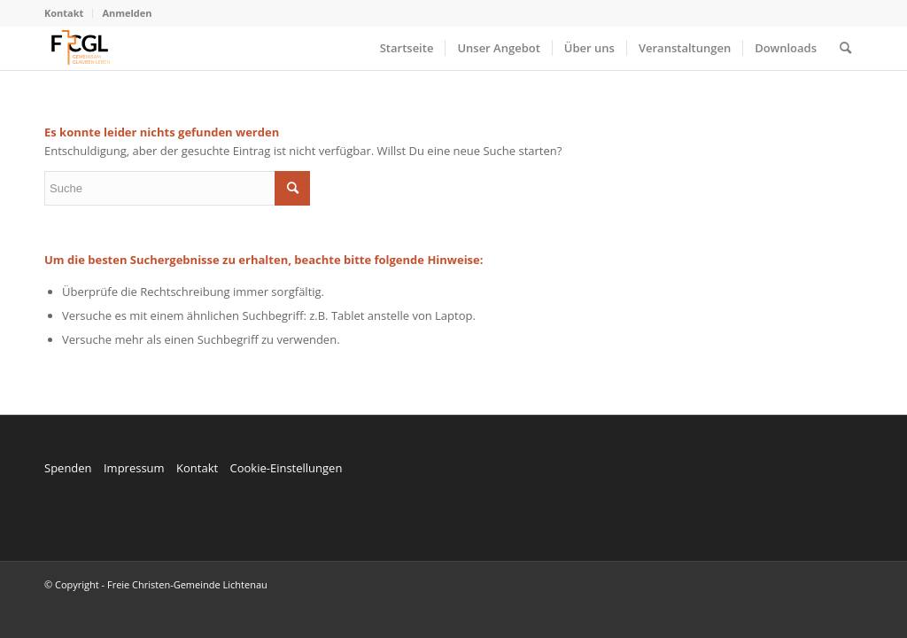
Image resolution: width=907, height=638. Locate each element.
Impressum (134, 468)
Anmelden (126, 12)
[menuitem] (68, 13)
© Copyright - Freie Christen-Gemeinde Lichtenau (155, 584)
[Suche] (845, 48)
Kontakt (63, 12)
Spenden (68, 468)
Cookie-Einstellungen (285, 468)
